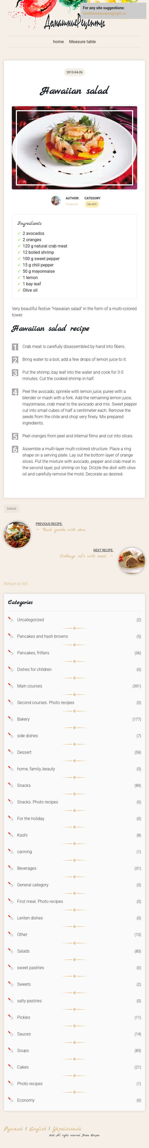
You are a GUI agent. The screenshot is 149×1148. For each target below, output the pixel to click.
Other (22, 934)
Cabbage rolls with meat (86, 556)
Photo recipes (30, 1083)
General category (33, 885)
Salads (23, 951)
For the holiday (30, 818)
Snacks (24, 785)
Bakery (23, 719)
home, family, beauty (36, 769)
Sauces (24, 1034)
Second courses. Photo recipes (45, 702)
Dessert (24, 752)
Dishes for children (34, 669)
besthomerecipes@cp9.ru (104, 13)
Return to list (15, 583)
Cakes (23, 1067)
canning (24, 851)
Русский (13, 1128)
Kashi (22, 835)
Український (67, 1128)
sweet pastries (30, 967)
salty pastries (29, 1001)
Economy (26, 1100)
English (37, 1128)
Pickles (23, 1017)
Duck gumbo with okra (60, 530)
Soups (23, 1050)
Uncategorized (30, 620)
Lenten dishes (30, 918)
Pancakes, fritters (33, 653)
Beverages (26, 868)
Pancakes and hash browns (42, 636)
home (58, 41)
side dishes (27, 736)
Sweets (24, 984)
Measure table (82, 41)
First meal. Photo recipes (40, 901)
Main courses (29, 686)
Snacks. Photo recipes (37, 802)
